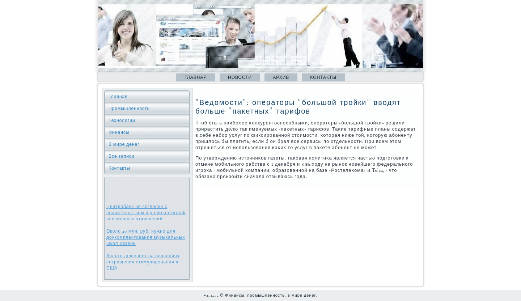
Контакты (323, 77)
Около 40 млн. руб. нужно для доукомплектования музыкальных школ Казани (145, 237)
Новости (240, 77)
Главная (196, 77)
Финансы (119, 132)
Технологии (122, 120)
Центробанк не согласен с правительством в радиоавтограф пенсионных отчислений (146, 213)
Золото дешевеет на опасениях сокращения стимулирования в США (143, 262)
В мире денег (124, 144)
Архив (281, 77)
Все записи (122, 156)
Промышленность (129, 108)
